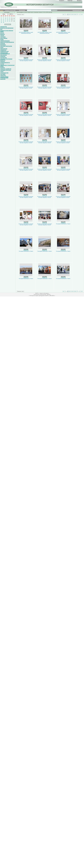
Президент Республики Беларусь (6, 59)
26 (9, 21)
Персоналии (3, 55)
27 (11, 21)
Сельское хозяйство (5, 68)
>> (81, 14)
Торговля (2, 74)
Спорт (1, 71)
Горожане (2, 36)
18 (7, 19)
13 (11, 18)
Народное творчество (6, 46)
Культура (2, 43)
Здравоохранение (5, 40)
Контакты (79, 0)
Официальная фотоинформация (5, 53)
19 (9, 19)
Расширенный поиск (77, 10)
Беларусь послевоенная (6, 28)
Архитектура (3, 26)
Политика (2, 56)
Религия (2, 67)
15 (1, 19)
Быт (1, 29)
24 (5, 21)
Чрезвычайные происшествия (4, 77)
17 (5, 19)
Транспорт (3, 75)
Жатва (2, 39)
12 (9, 18)
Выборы (2, 34)
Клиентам (70, 0)
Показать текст (20, 14)
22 (1, 21)
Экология (2, 79)
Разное (2, 63)
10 (5, 18)
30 (3, 22)
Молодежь (3, 44)
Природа (2, 61)
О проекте (61, 0)
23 (3, 21)
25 (7, 21)
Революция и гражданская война (7, 66)
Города (2, 35)
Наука (1, 47)
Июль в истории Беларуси (7, 42)
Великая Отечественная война (6, 31)
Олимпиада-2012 (4, 51)
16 (3, 19)
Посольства (3, 57)
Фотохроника (22, 10)
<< (63, 14)
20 (11, 19)
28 (14, 21)
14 (14, 18)
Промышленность (5, 62)
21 (14, 19)
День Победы (3, 38)
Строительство (4, 72)
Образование (3, 48)
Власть (2, 32)
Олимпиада (3, 50)
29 (1, 22)
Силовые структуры (5, 70)
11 (7, 18)
